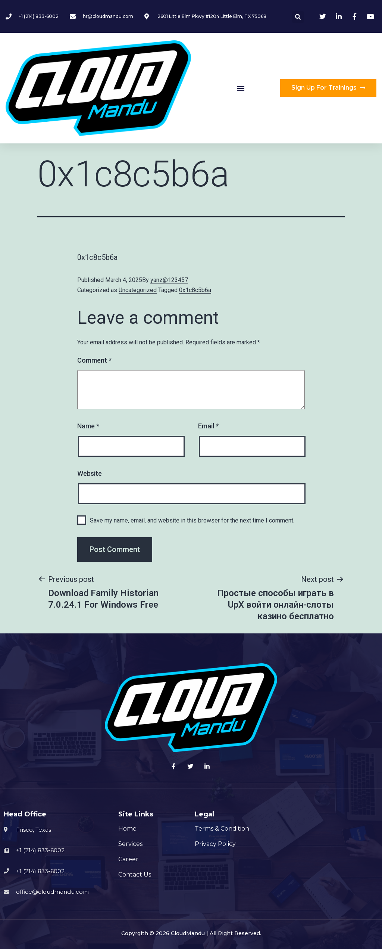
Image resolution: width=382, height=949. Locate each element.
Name (88, 426)
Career (128, 859)
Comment (94, 360)
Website (89, 473)
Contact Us (134, 874)
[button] (240, 88)
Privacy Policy (215, 843)
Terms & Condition (222, 828)
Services (130, 843)
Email (208, 426)
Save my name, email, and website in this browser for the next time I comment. (192, 520)
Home (127, 828)
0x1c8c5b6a (195, 290)
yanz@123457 (169, 279)
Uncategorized (138, 290)
